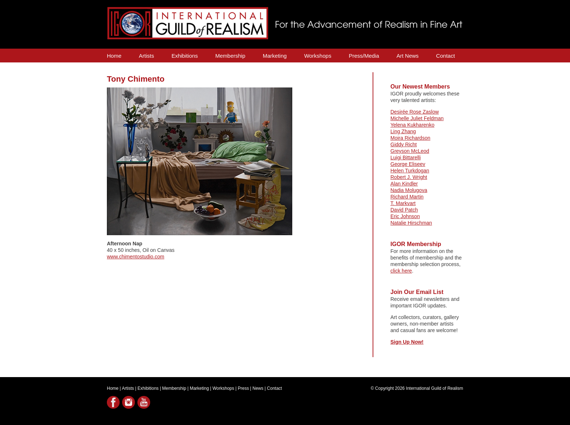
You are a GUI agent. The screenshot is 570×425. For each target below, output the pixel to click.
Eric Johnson (405, 216)
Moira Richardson (410, 138)
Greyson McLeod (409, 151)
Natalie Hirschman (411, 223)
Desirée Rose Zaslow (414, 112)
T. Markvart (403, 203)
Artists (146, 56)
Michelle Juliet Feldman (416, 118)
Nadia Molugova (408, 190)
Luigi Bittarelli (405, 157)
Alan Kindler (404, 184)
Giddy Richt (403, 144)
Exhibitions (185, 56)
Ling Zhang (403, 131)
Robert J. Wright (408, 177)
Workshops (318, 56)
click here (401, 271)
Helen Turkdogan (409, 170)
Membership (230, 56)
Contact (445, 56)
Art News (408, 56)
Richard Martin (407, 197)
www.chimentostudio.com (135, 257)
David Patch (404, 210)
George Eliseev (407, 164)
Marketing (275, 56)
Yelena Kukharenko (412, 125)
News (258, 388)
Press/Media (364, 56)
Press (243, 388)
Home (114, 56)
